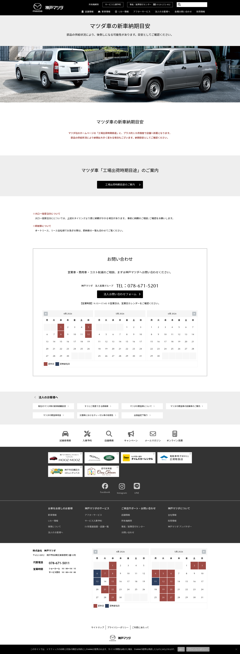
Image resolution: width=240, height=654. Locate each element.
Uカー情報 (122, 11)
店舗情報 (88, 11)
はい (181, 649)
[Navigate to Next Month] (194, 314)
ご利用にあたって (140, 627)
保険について (54, 526)
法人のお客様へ (162, 11)
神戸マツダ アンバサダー (180, 526)
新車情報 (104, 11)
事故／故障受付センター (133, 526)
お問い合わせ (127, 532)
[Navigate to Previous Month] (46, 314)
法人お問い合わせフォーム (122, 294)
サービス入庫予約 (113, 4)
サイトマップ (97, 627)
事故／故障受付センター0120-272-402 (150, 4)
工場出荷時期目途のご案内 (123, 184)
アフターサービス (141, 11)
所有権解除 (94, 4)
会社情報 (172, 515)
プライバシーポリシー (118, 627)
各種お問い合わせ (183, 11)
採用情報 (200, 11)
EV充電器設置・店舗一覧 (97, 526)
